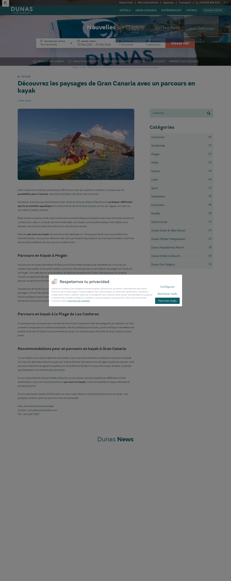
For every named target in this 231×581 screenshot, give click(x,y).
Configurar (167, 286)
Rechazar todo (167, 293)
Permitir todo (167, 300)
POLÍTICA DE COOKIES (79, 301)
